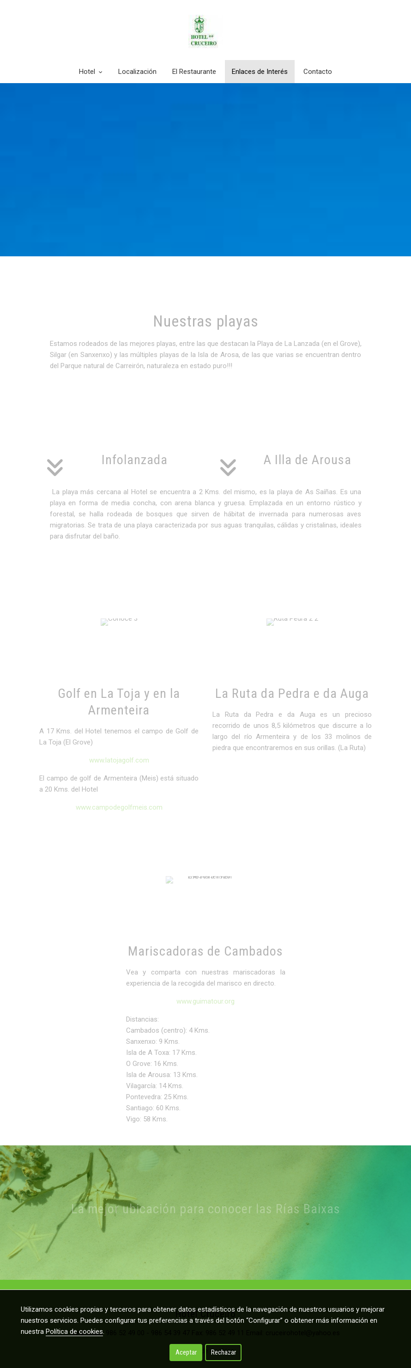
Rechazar (223, 1352)
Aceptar (186, 1352)
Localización (137, 71)
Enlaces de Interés (260, 71)
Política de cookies (74, 1331)
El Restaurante (194, 71)
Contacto (317, 71)
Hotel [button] (91, 71)
